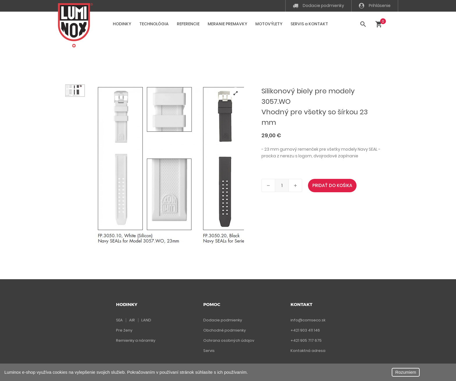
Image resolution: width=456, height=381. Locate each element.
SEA (119, 320)
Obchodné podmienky (224, 330)
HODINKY (122, 24)
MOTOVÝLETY (268, 24)
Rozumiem (405, 372)
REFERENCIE (188, 24)
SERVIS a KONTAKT (309, 24)
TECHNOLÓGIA (154, 24)
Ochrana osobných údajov (228, 340)
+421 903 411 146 (305, 330)
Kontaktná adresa (308, 350)
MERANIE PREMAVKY (227, 24)
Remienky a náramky (135, 340)
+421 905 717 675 (306, 340)
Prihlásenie (375, 5)
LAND (146, 320)
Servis (209, 350)
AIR (132, 320)
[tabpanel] (169, 171)
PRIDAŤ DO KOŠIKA (332, 185)
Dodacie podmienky (318, 5)
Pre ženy (124, 330)
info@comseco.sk (308, 320)
